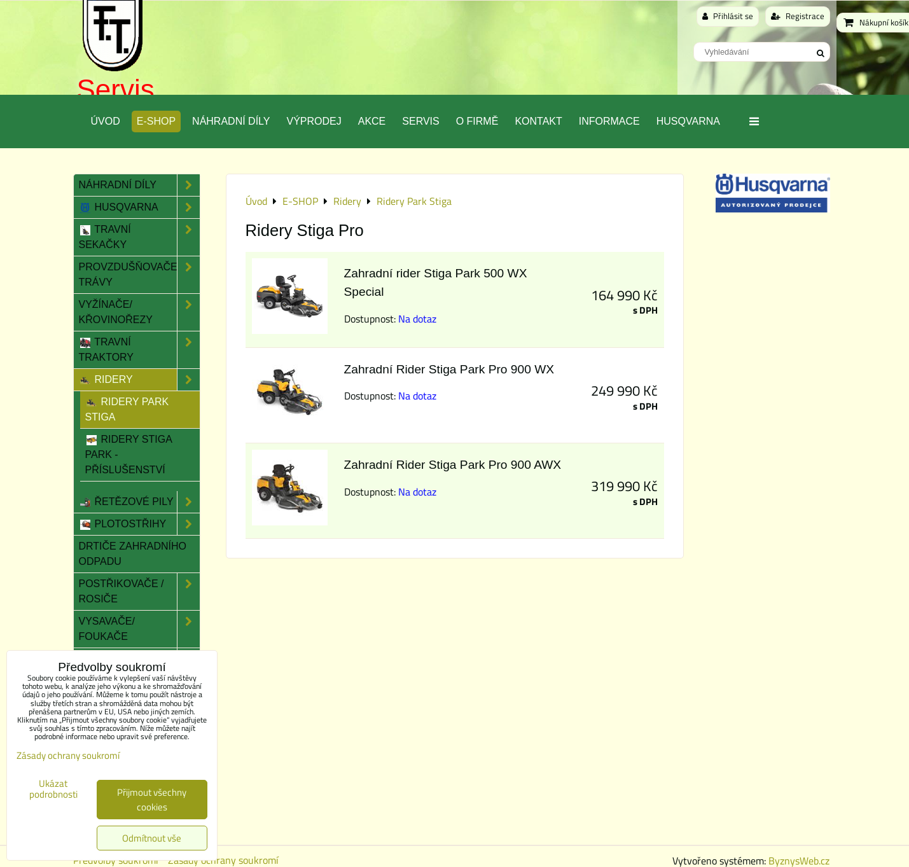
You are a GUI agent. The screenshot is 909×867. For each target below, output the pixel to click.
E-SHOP (156, 121)
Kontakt (538, 121)
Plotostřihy (139, 524)
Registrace (797, 16)
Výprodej (313, 121)
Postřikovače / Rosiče (139, 591)
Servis (116, 89)
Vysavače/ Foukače (139, 629)
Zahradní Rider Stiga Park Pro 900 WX (449, 369)
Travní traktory (139, 349)
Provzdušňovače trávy (139, 274)
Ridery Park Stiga (127, 409)
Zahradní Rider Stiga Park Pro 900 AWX (453, 464)
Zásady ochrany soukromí (68, 755)
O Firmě (477, 121)
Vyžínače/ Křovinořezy (139, 312)
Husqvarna (688, 121)
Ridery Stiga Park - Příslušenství (128, 454)
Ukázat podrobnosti (53, 789)
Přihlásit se (727, 16)
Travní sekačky (139, 237)
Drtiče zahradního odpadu (133, 554)
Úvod (105, 121)
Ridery (139, 380)
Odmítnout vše (151, 838)
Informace (609, 121)
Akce (372, 121)
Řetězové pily (139, 502)
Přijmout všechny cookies (151, 799)
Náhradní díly (231, 121)
